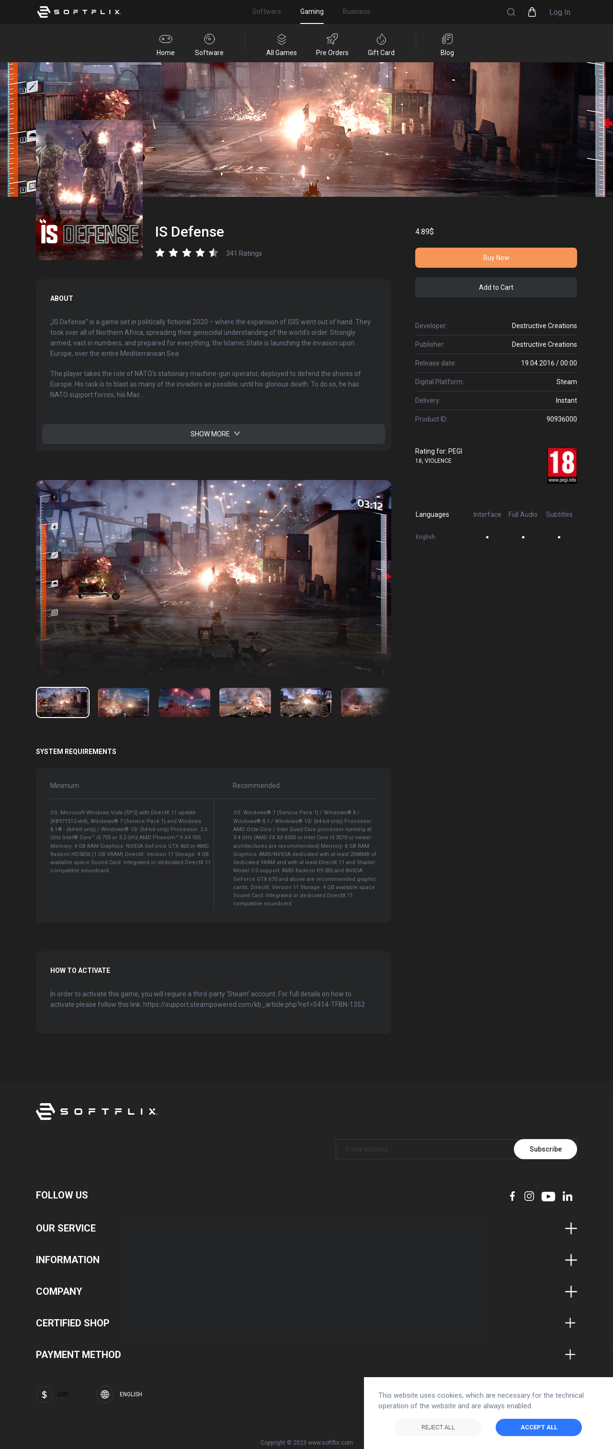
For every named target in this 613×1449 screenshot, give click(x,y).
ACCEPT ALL (539, 1427)
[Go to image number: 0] (63, 702)
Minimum (64, 780)
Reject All (438, 1427)
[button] (511, 12)
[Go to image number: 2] (184, 702)
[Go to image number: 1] (123, 702)
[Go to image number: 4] (306, 702)
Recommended (247, 780)
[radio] (160, 252)
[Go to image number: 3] (245, 702)
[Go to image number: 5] (367, 702)
